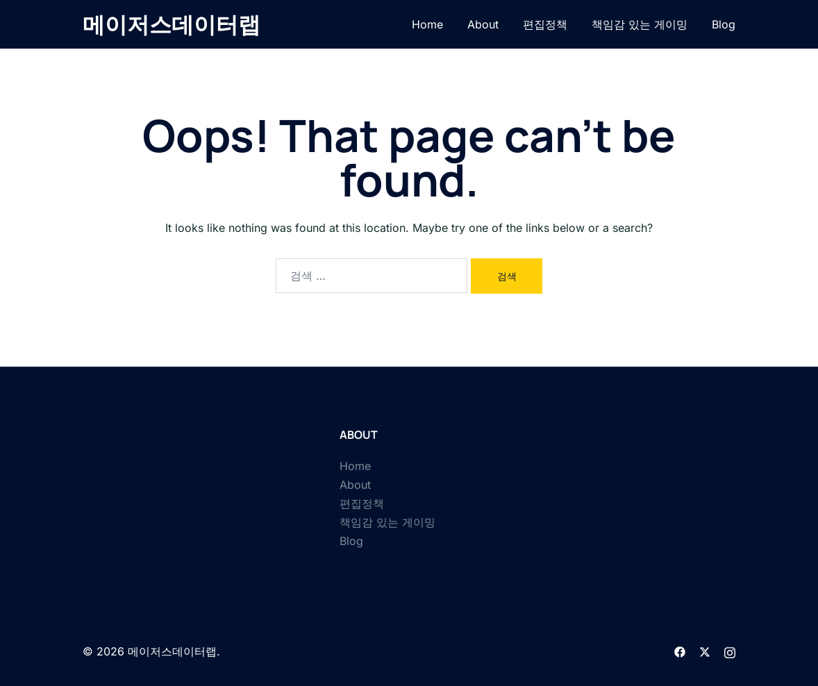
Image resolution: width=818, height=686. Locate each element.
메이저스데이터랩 (171, 24)
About (483, 24)
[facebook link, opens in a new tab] (679, 651)
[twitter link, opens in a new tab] (704, 651)
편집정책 (545, 24)
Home (427, 24)
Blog (723, 24)
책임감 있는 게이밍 (639, 24)
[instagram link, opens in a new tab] (729, 651)
